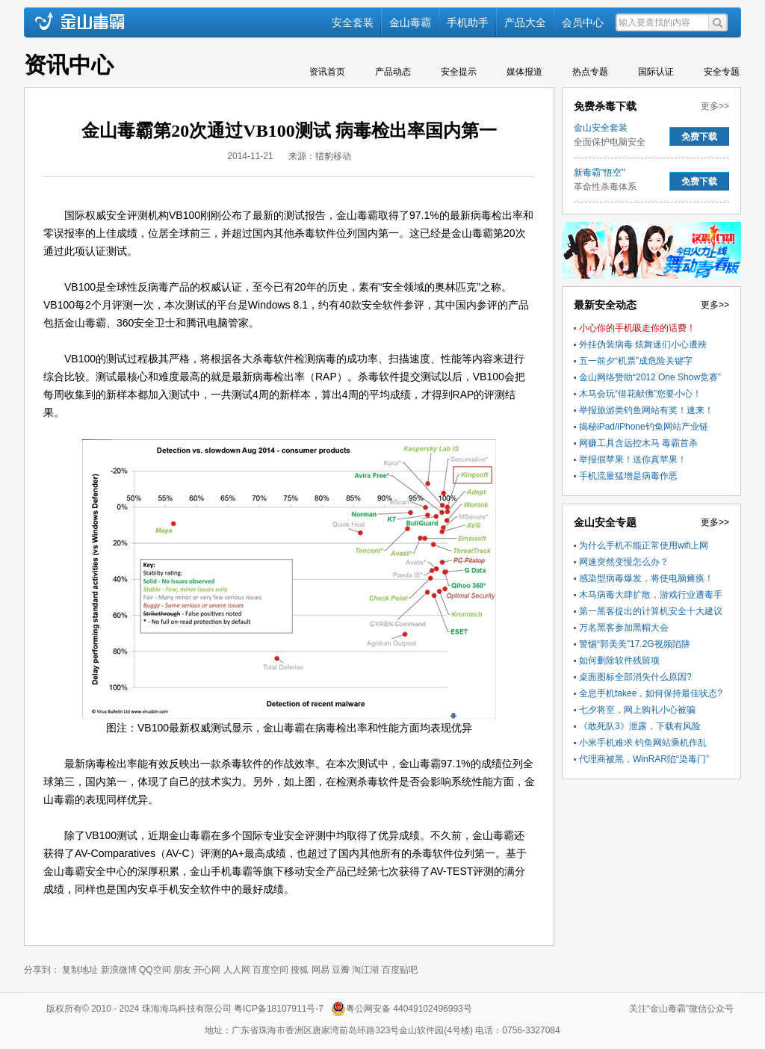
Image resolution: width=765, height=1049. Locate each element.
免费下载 (699, 136)
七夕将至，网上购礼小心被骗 (637, 710)
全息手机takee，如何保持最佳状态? (650, 693)
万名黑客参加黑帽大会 (624, 627)
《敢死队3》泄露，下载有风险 (640, 726)
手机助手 (468, 22)
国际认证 (656, 71)
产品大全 (525, 22)
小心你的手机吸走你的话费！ (637, 328)
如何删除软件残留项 (619, 660)
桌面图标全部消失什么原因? (635, 677)
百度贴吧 (400, 970)
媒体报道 (524, 71)
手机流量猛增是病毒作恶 (628, 476)
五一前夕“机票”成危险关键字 (636, 361)
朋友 (182, 970)
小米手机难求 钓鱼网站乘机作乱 (643, 742)
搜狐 (300, 970)
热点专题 (590, 71)
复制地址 (80, 970)
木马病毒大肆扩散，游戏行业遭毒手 (650, 595)
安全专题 (722, 71)
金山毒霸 (410, 22)
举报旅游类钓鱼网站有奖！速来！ (646, 410)
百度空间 (270, 970)
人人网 (236, 970)
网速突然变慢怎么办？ (624, 562)
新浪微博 (119, 970)
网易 (320, 970)
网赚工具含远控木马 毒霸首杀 (638, 443)
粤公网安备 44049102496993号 (409, 1008)
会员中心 (583, 22)
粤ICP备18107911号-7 (281, 1008)
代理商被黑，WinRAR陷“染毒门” (644, 759)
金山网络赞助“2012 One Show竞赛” (650, 377)
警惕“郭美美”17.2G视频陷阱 (634, 644)
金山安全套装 (601, 128)
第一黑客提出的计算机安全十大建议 (650, 611)
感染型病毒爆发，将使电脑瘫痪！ (646, 578)
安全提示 (459, 71)
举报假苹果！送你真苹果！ (633, 459)
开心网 (206, 970)
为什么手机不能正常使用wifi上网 (643, 545)
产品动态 (393, 71)
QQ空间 (155, 970)
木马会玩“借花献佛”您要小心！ (640, 394)
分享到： (42, 970)
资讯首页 (327, 71)
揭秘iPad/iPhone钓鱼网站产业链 (643, 426)
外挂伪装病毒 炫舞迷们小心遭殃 (643, 344)
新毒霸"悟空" (599, 172)
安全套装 (353, 22)
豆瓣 (341, 970)
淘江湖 (365, 970)
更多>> (715, 106)
